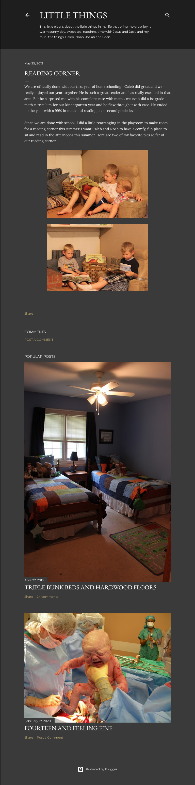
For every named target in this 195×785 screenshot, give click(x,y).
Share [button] (28, 313)
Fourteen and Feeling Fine (68, 728)
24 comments (47, 597)
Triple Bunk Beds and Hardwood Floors (90, 587)
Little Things (73, 15)
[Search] (168, 14)
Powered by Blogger (97, 769)
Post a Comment (38, 340)
